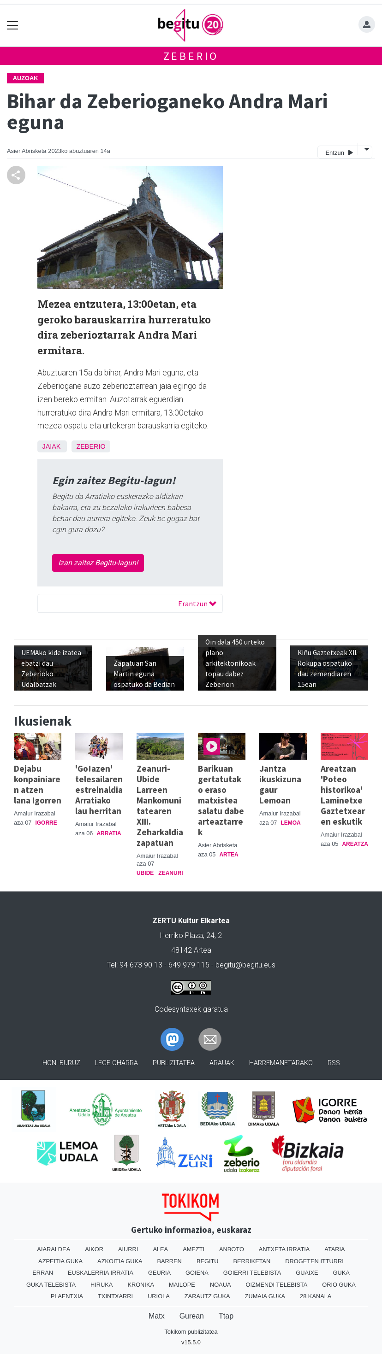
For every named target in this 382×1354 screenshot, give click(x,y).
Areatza (355, 844)
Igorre (46, 823)
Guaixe (307, 1272)
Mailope (182, 1284)
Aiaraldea (53, 1249)
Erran (42, 1272)
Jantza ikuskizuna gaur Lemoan (280, 784)
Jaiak (51, 446)
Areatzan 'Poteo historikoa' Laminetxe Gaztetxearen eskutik (343, 795)
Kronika (140, 1284)
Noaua (220, 1284)
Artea (228, 854)
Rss (334, 1063)
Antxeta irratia (284, 1249)
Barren (169, 1261)
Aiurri (128, 1249)
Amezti (193, 1249)
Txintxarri (115, 1296)
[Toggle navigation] (13, 26)
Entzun (338, 152)
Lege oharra (116, 1063)
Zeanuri (170, 873)
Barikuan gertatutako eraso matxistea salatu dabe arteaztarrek (221, 800)
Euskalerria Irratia (100, 1272)
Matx (157, 1316)
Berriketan (252, 1261)
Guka (341, 1272)
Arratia (108, 833)
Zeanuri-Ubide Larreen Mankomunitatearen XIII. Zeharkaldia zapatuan (160, 805)
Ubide (145, 873)
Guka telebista (51, 1284)
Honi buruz (61, 1063)
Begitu (208, 1261)
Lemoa (290, 823)
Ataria (334, 1249)
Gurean (191, 1316)
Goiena (197, 1272)
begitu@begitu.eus (245, 965)
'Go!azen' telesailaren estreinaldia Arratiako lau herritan (99, 789)
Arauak (221, 1063)
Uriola (159, 1296)
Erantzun (197, 603)
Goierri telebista (252, 1272)
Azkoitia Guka (119, 1261)
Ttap (226, 1316)
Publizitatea (174, 1063)
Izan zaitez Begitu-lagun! (98, 562)
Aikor (94, 1249)
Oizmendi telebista (276, 1284)
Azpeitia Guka (60, 1261)
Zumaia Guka (265, 1296)
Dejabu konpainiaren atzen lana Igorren (37, 784)
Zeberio (191, 56)
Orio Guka (339, 1284)
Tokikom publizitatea (190, 1331)
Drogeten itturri (314, 1261)
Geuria (159, 1272)
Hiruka (101, 1284)
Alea (160, 1249)
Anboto (231, 1249)
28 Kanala (315, 1296)
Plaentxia (67, 1296)
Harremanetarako (281, 1063)
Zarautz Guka (207, 1296)
